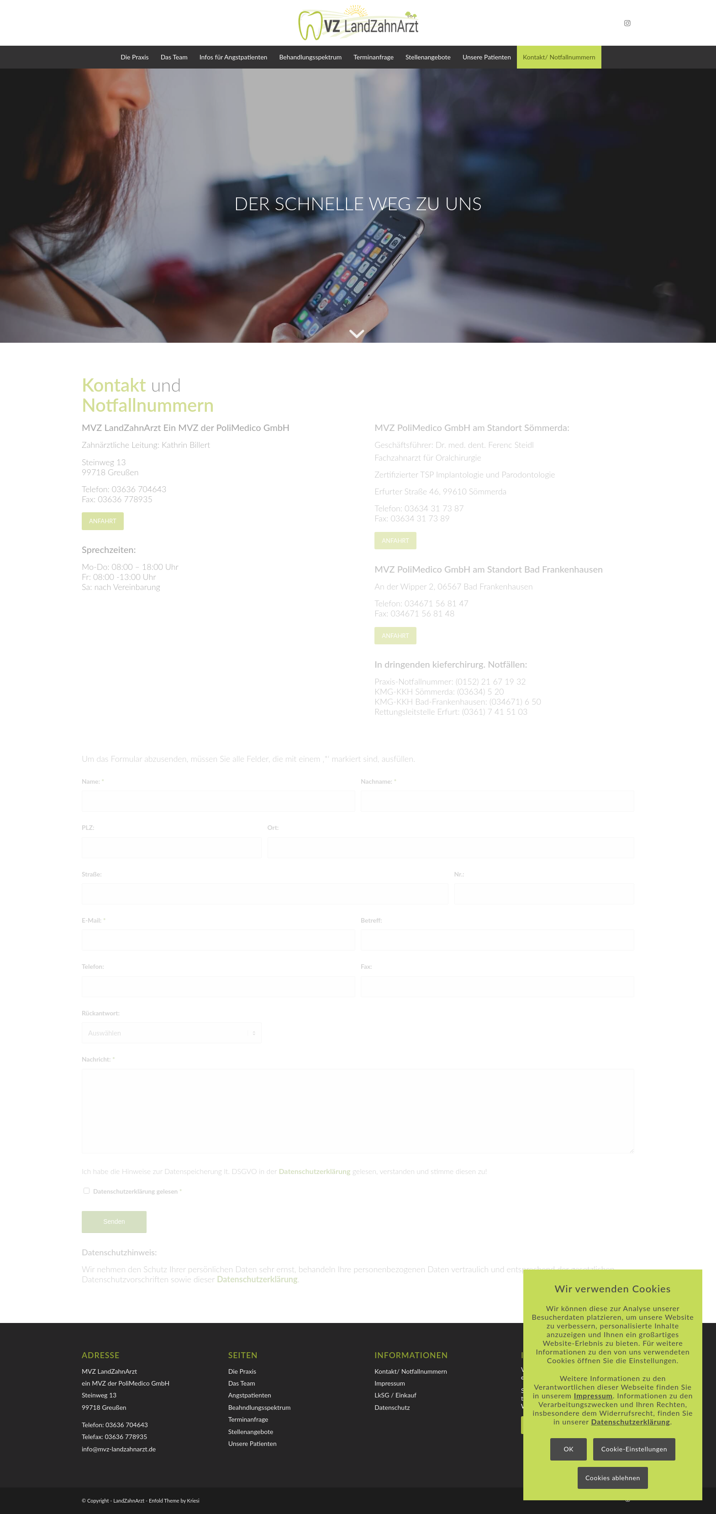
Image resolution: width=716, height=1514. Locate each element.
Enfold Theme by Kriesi (174, 1500)
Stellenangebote (251, 1431)
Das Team (241, 1383)
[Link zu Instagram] (627, 23)
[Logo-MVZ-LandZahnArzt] (358, 23)
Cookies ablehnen (612, 1478)
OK (568, 1449)
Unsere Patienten (252, 1443)
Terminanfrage (248, 1419)
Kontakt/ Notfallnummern (410, 1371)
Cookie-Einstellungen (634, 1449)
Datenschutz (392, 1407)
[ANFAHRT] (103, 521)
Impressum (389, 1383)
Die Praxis (242, 1371)
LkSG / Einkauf (395, 1395)
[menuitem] (134, 57)
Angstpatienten (249, 1395)
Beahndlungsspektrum (259, 1407)
